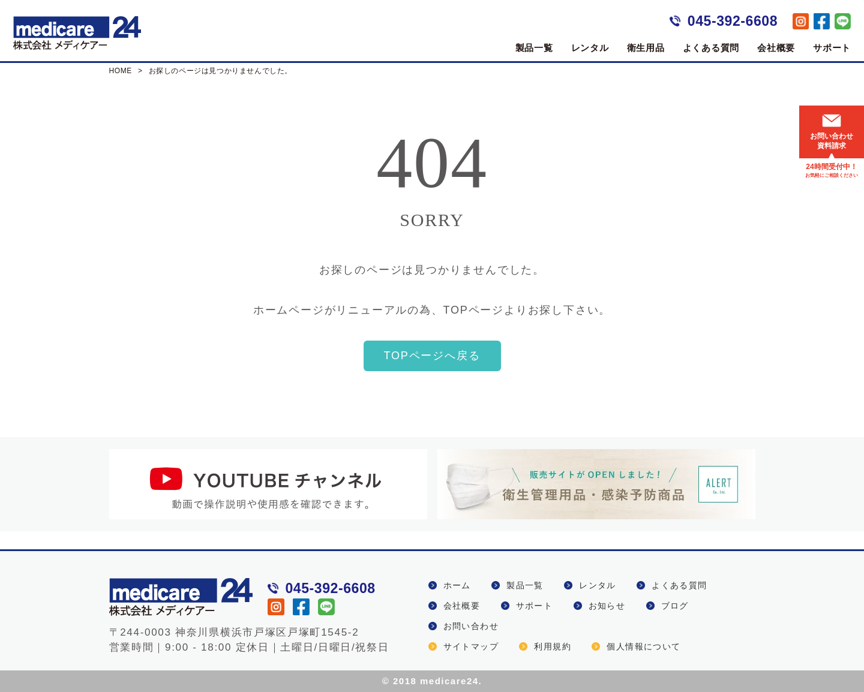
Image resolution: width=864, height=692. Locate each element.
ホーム (457, 585)
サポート (832, 48)
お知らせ (607, 605)
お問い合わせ (471, 626)
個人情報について (643, 646)
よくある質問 (711, 48)
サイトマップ (471, 646)
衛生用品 (646, 48)
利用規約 (552, 646)
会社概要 (776, 48)
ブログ (675, 605)
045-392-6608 (733, 21)
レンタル (590, 48)
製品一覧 (534, 48)
